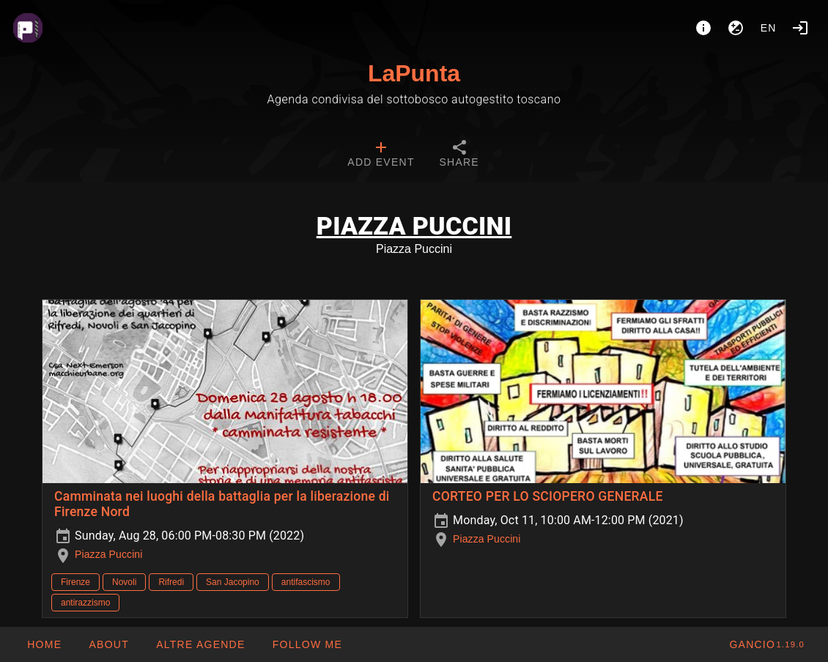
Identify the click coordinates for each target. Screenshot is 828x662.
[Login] (800, 28)
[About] (703, 28)
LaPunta (414, 73)
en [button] (769, 28)
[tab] (381, 155)
